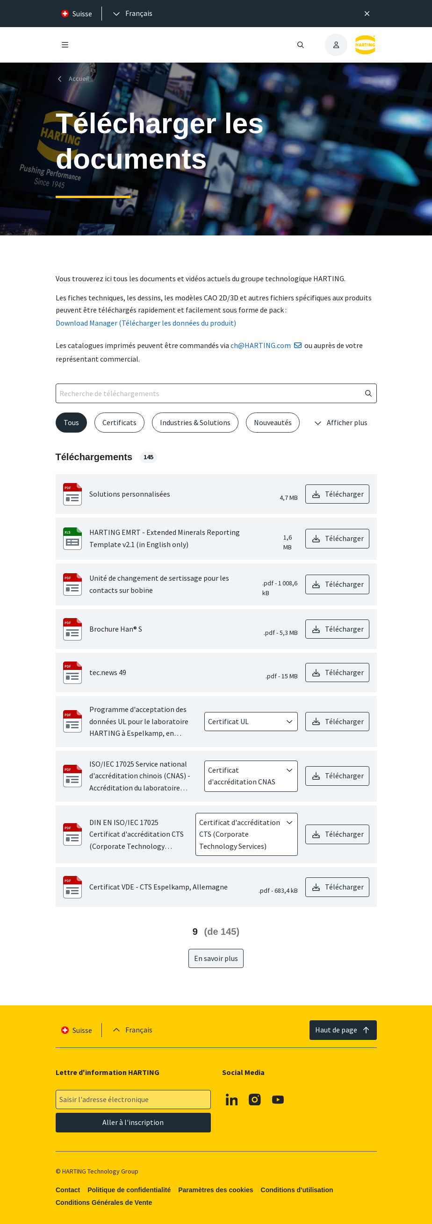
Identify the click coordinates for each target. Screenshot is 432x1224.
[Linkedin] (231, 1100)
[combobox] (244, 722)
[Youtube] (278, 1100)
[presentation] (132, 13)
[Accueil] (74, 78)
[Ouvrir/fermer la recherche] (300, 45)
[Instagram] (255, 1100)
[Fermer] (367, 13)
